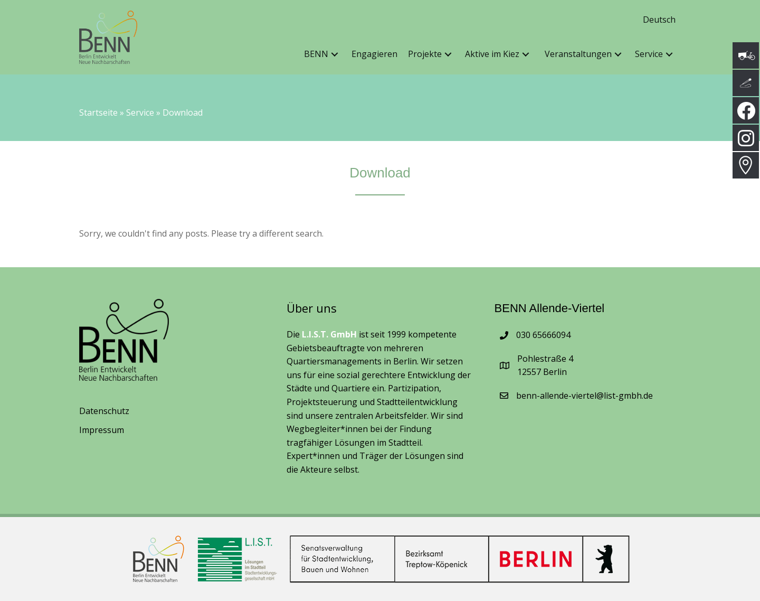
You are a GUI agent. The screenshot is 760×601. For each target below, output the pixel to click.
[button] (334, 55)
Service (140, 112)
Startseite (98, 112)
